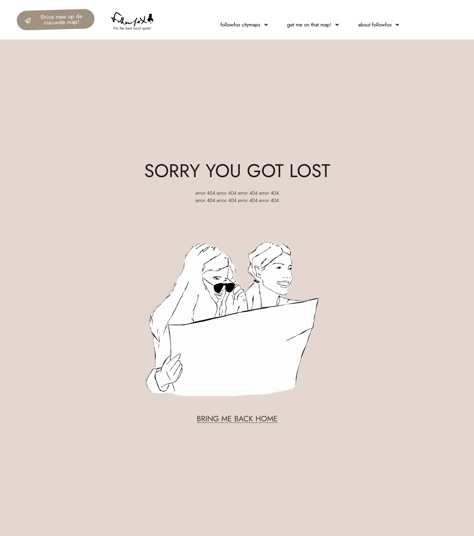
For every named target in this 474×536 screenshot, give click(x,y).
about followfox (379, 24)
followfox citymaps (244, 24)
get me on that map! (313, 24)
